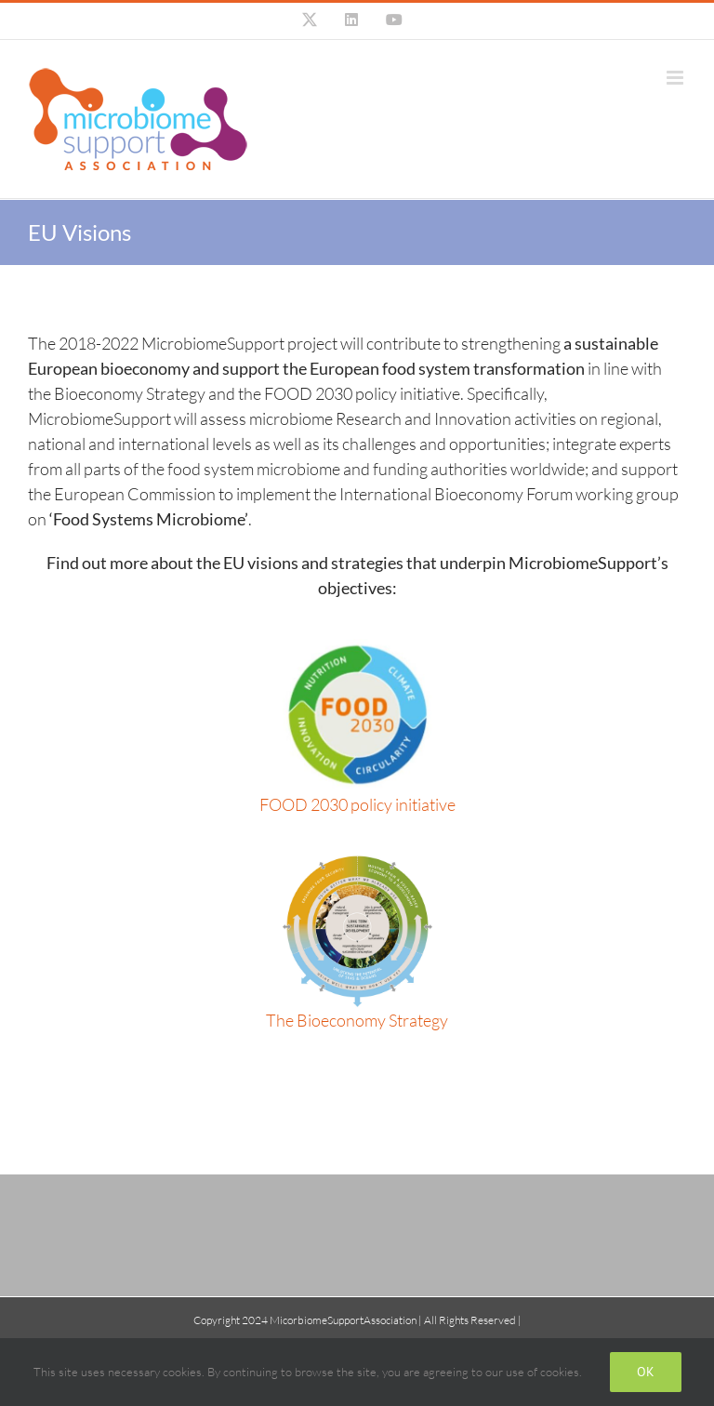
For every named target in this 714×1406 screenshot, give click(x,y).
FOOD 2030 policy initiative (357, 804)
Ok (645, 1371)
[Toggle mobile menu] (676, 77)
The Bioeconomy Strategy (357, 1020)
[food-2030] (357, 647)
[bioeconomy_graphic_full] (357, 863)
